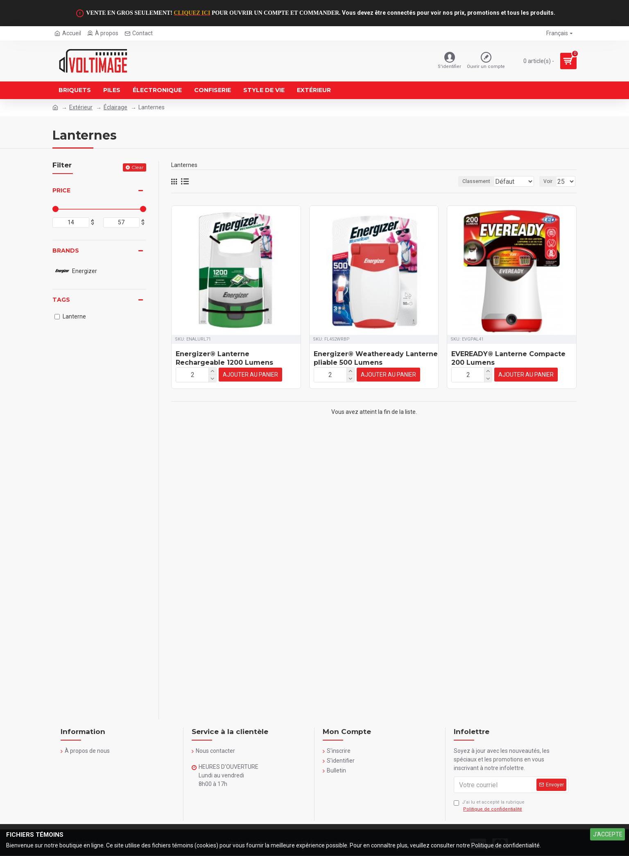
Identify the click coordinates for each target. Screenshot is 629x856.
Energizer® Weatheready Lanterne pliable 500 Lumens (376, 358)
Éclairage (115, 107)
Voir (550, 181)
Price (61, 190)
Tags (61, 299)
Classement (420, 181)
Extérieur (81, 107)
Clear (137, 167)
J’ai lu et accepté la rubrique (489, 806)
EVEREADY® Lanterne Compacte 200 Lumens (508, 358)
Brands (65, 250)
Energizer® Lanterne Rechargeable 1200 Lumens (224, 358)
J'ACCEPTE (607, 834)
